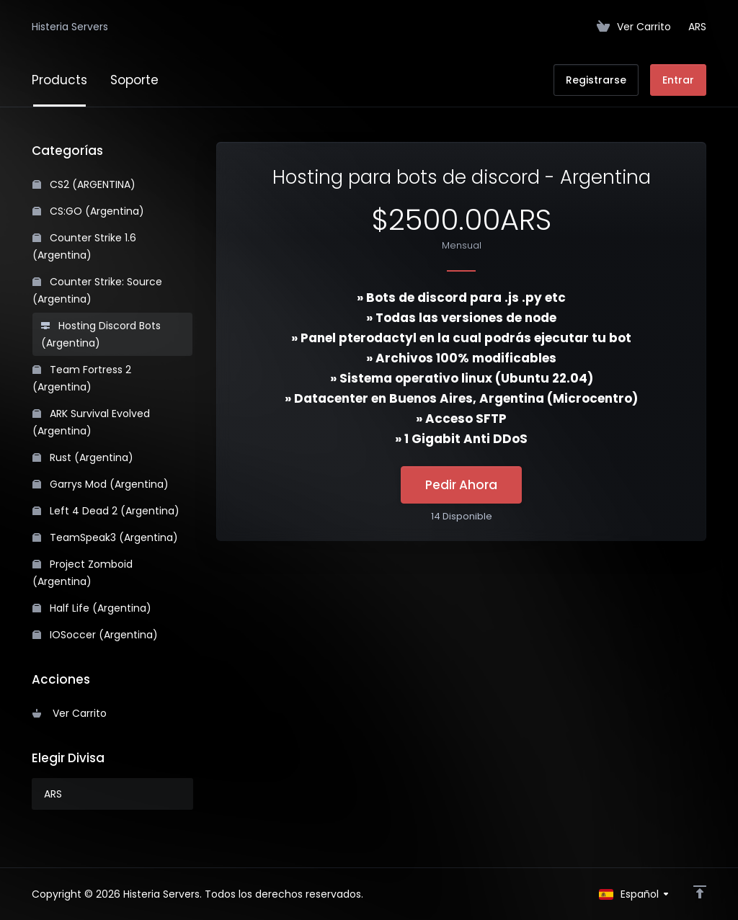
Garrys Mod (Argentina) (100, 484)
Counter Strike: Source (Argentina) (97, 290)
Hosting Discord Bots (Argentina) (101, 334)
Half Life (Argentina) (91, 608)
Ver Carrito (69, 713)
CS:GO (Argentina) (88, 211)
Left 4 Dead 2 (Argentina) (105, 511)
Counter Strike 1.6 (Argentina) (84, 246)
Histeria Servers (70, 26)
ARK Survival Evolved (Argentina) (91, 422)
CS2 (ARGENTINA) (83, 184)
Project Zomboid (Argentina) (82, 573)
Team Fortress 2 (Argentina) (81, 378)
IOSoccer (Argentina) (95, 635)
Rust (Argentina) (82, 457)
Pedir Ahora (461, 485)
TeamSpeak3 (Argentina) (105, 537)
